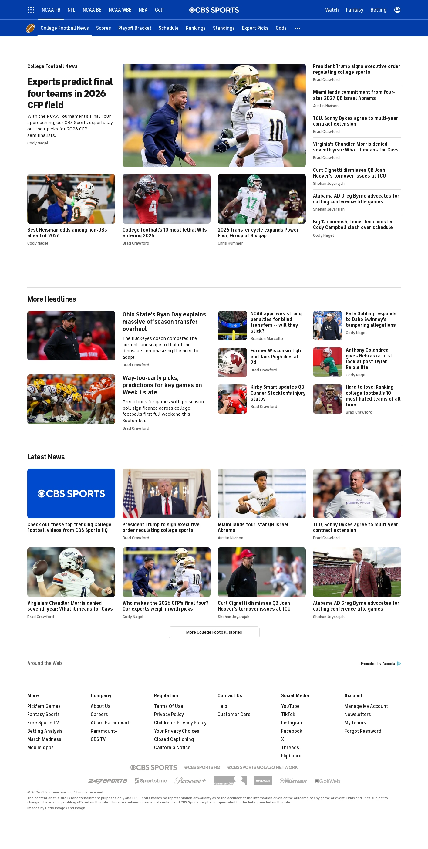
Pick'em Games (44, 706)
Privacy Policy (169, 715)
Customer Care (234, 715)
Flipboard (291, 756)
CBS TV (98, 739)
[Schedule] (168, 28)
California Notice (172, 748)
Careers (99, 715)
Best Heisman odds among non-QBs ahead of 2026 (71, 209)
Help (222, 706)
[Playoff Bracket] (135, 28)
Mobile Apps (40, 748)
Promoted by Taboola (381, 664)
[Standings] (223, 28)
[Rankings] (195, 28)
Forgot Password (363, 731)
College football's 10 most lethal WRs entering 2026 (167, 209)
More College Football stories (214, 632)
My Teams (355, 723)
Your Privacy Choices (176, 731)
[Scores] (104, 28)
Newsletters (358, 715)
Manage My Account (366, 706)
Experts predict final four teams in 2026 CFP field (166, 115)
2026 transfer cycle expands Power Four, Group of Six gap (262, 209)
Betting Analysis (44, 731)
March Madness (44, 739)
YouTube (290, 706)
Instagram (292, 723)
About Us (100, 706)
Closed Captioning (174, 739)
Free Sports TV (43, 723)
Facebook (291, 731)
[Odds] (281, 28)
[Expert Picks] (255, 28)
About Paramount (110, 723)
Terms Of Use (168, 706)
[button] (297, 28)
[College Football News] (65, 28)
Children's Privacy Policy (180, 723)
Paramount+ (104, 731)
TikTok (288, 715)
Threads (290, 748)
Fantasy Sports (43, 715)
